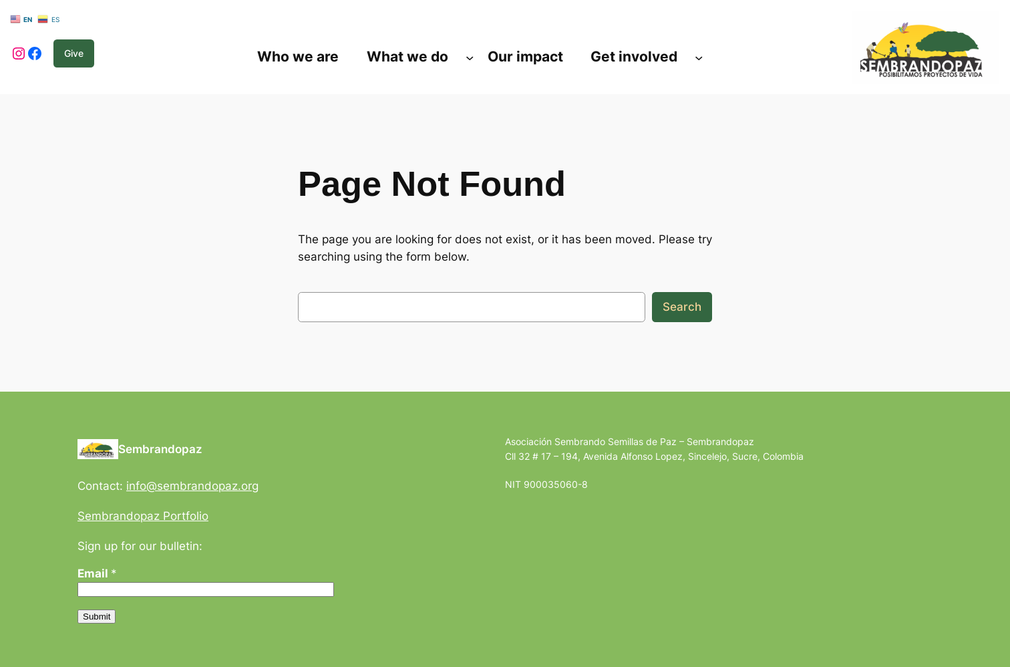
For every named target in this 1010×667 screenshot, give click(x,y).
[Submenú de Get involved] (699, 57)
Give (73, 53)
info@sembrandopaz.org (192, 486)
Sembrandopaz (160, 449)
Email (97, 573)
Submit (96, 617)
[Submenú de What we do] (470, 57)
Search (682, 306)
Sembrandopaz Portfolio (142, 516)
